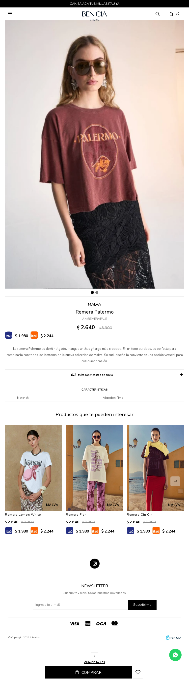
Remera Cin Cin (140, 514)
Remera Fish (76, 514)
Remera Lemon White (23, 514)
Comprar (91, 672)
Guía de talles (94, 662)
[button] (175, 481)
